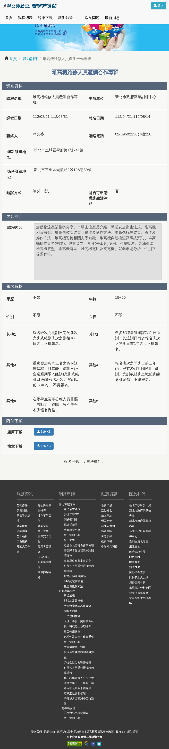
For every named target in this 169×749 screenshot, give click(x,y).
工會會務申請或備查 (76, 712)
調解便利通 (71, 519)
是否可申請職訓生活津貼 (98, 198)
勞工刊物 (106, 520)
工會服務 (22, 541)
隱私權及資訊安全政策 (100, 731)
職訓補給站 (71, 524)
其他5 (11, 401)
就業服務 (22, 526)
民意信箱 (50, 731)
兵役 (92, 317)
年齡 (92, 299)
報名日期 (96, 118)
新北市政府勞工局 (140, 505)
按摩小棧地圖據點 (75, 576)
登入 (159, 5)
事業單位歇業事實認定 (77, 560)
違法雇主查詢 (72, 509)
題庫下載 (45, 18)
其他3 (11, 365)
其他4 (93, 365)
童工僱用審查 (72, 631)
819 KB (44, 431)
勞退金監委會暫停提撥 (77, 662)
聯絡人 (12, 136)
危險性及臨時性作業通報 (79, 545)
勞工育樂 (43, 531)
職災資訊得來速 (73, 586)
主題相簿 (106, 536)
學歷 (10, 299)
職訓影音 (65, 18)
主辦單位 (96, 98)
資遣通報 (69, 595)
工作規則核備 (72, 616)
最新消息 (112, 18)
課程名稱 (13, 98)
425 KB (44, 446)
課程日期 (13, 118)
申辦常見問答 (109, 546)
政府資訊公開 (137, 551)
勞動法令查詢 (137, 572)
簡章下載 (14, 446)
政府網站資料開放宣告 (71, 731)
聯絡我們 (134, 561)
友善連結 (43, 556)
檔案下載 (106, 541)
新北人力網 (108, 526)
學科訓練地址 (16, 154)
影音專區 (106, 531)
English (121, 731)
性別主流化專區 (138, 541)
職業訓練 (22, 531)
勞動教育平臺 (72, 529)
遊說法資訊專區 (138, 593)
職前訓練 (30, 59)
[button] (78, 18)
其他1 (11, 334)
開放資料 (134, 556)
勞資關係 (22, 510)
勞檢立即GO (71, 514)
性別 (10, 317)
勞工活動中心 (72, 535)
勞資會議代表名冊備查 (77, 605)
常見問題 (92, 18)
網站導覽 (132, 731)
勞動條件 (22, 505)
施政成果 (134, 567)
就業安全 (43, 526)
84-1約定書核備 (73, 581)
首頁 (9, 18)
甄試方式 (13, 193)
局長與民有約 (137, 582)
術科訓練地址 (16, 174)
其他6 (93, 401)
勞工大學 (69, 540)
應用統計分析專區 (140, 587)
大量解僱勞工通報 (75, 647)
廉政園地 (134, 546)
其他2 (93, 334)
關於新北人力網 (138, 577)
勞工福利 (22, 536)
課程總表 (25, 18)
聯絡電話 (96, 136)
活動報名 (106, 510)
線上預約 (106, 515)
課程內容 (14, 227)
